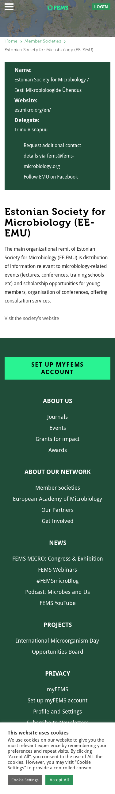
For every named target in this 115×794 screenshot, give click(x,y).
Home (11, 41)
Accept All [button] (59, 779)
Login (101, 6)
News (57, 542)
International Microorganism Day (57, 640)
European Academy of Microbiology (57, 499)
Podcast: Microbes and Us (57, 592)
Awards (57, 450)
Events (57, 428)
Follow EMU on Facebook (51, 177)
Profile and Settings (57, 711)
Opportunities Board (57, 651)
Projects (58, 624)
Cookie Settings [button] (25, 780)
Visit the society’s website (32, 318)
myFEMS (57, 689)
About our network (58, 471)
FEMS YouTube (58, 603)
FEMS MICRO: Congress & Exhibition (57, 558)
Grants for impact (57, 439)
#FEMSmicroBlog (57, 581)
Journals (57, 416)
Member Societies (43, 41)
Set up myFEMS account (57, 368)
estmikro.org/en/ (32, 110)
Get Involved (58, 521)
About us (57, 401)
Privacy (57, 673)
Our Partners (57, 510)
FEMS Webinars (57, 569)
